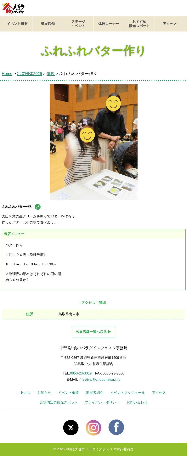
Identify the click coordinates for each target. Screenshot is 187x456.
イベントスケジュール (127, 393)
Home (25, 393)
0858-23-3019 (81, 373)
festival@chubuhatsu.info (101, 379)
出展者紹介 (94, 393)
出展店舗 (48, 24)
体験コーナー (108, 24)
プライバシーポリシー (102, 402)
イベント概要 (17, 24)
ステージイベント (78, 24)
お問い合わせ (137, 402)
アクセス (170, 24)
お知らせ (44, 393)
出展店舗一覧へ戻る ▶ (93, 332)
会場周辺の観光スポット (59, 402)
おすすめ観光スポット (139, 24)
